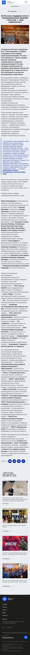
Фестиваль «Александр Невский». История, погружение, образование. (13, 622)
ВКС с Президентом (7, 627)
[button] (3, 34)
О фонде (4, 604)
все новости (15, 6)
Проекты (4, 607)
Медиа (4, 612)
